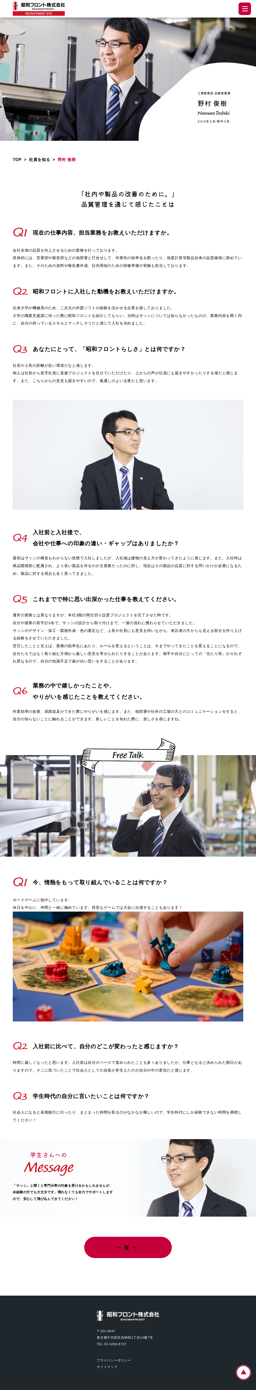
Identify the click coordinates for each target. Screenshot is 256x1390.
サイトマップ (107, 1367)
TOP (17, 159)
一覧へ (128, 1247)
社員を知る (39, 159)
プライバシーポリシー (114, 1360)
